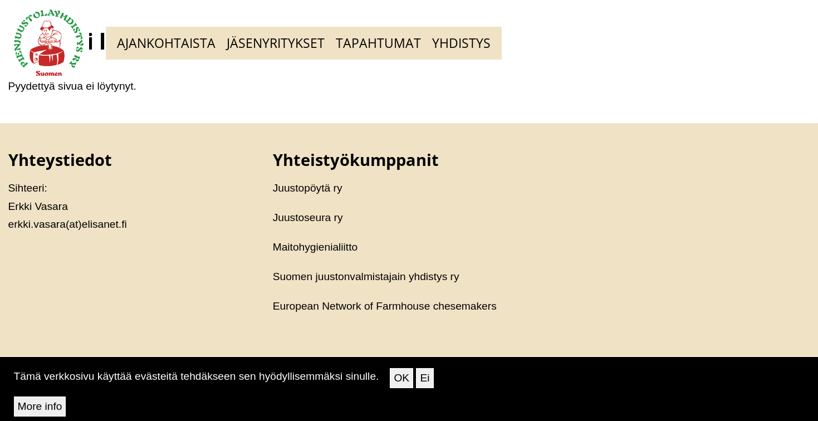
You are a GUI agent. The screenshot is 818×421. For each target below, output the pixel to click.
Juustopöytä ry (307, 188)
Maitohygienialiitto (315, 247)
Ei (424, 382)
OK (401, 382)
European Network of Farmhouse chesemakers (385, 306)
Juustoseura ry (308, 217)
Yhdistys (461, 43)
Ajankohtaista (166, 43)
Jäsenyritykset (276, 43)
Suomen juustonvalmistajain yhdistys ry (366, 276)
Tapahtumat (378, 43)
